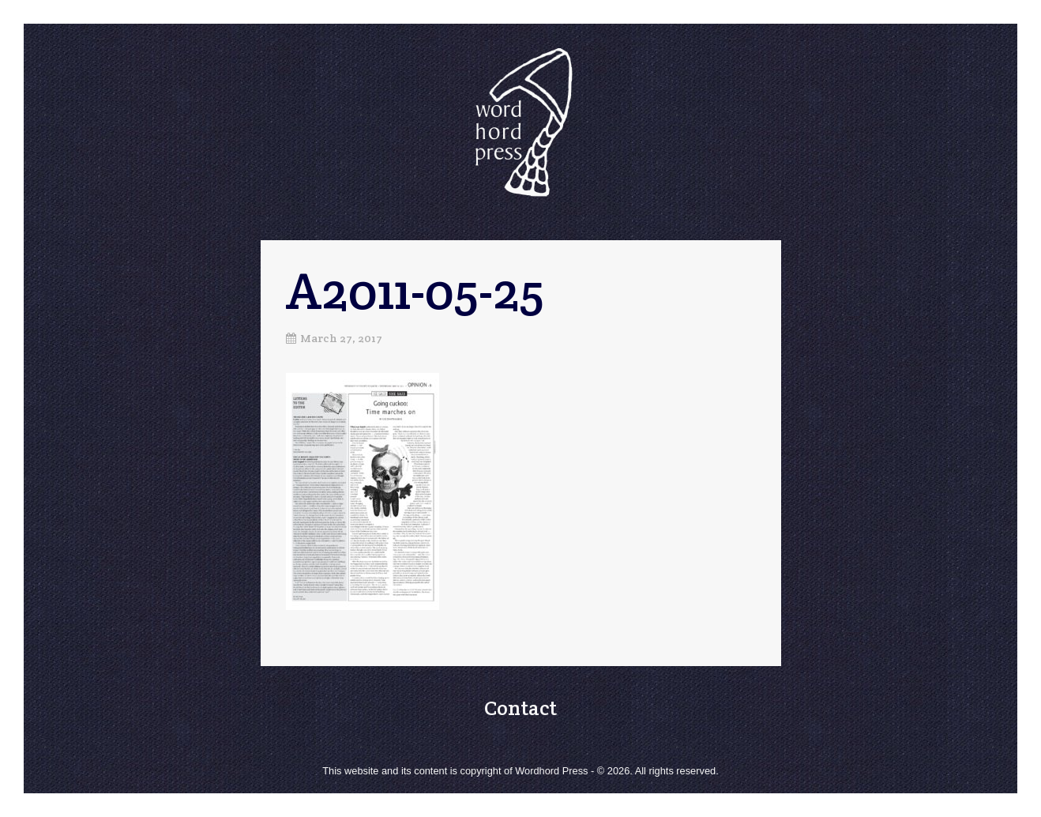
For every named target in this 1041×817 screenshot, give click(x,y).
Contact (520, 708)
